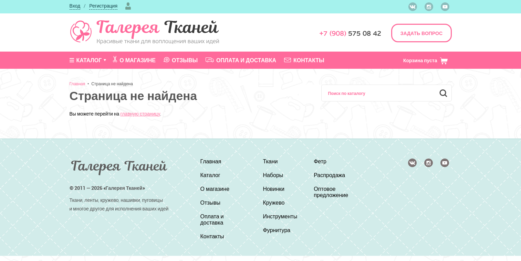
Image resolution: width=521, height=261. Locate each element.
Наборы (273, 175)
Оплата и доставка (241, 60)
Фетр (320, 161)
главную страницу (140, 113)
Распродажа (329, 175)
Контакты (304, 60)
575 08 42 (350, 33)
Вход (75, 5)
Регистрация (103, 5)
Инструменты (280, 216)
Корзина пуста (425, 60)
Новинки (273, 189)
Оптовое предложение (331, 192)
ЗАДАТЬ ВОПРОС (421, 33)
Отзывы (181, 60)
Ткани (270, 161)
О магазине (134, 60)
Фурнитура (276, 230)
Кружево (273, 202)
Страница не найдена (112, 83)
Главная (77, 83)
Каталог (86, 60)
